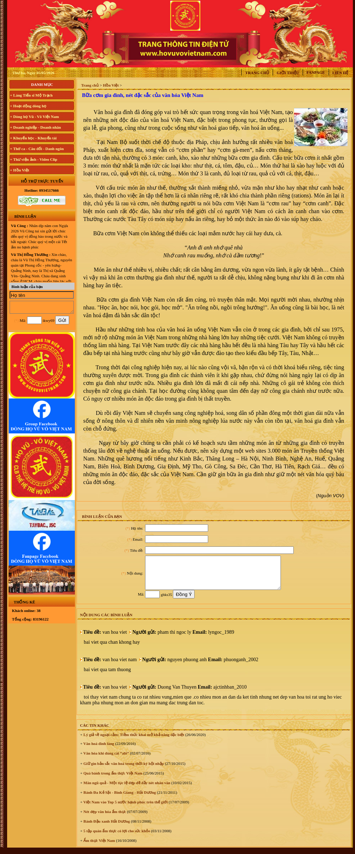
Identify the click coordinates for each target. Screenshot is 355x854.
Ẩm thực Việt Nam (98, 847)
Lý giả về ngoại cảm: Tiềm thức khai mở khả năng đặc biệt (133, 741)
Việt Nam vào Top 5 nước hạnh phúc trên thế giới (125, 808)
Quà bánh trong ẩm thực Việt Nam (112, 779)
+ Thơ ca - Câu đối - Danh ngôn (37, 148)
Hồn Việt (111, 85)
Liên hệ (340, 73)
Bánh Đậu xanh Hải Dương (106, 827)
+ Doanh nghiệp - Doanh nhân (35, 127)
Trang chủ (257, 73)
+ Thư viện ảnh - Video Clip (33, 159)
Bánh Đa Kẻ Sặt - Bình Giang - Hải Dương (119, 799)
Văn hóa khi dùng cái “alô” (105, 759)
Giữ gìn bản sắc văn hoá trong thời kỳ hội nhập (123, 770)
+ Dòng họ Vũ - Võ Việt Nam (34, 116)
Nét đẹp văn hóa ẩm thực (104, 818)
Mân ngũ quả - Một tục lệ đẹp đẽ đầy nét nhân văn (126, 789)
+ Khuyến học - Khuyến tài (33, 138)
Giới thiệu (288, 73)
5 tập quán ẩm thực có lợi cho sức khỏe (116, 837)
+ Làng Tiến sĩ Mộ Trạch (31, 95)
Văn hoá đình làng (98, 750)
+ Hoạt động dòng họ (28, 106)
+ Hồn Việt (19, 170)
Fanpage (316, 72)
